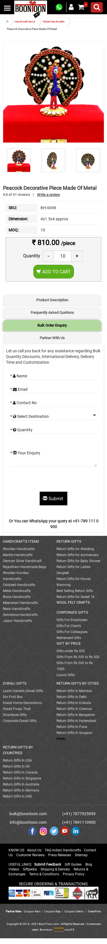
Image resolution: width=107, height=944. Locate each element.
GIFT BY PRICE (68, 643)
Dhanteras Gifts (15, 715)
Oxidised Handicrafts (19, 585)
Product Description (52, 300)
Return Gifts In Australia (21, 784)
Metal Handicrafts (17, 591)
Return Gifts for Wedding (75, 549)
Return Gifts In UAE (17, 796)
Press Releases (59, 855)
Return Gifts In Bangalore (75, 715)
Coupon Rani (32, 911)
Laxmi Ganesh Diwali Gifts (23, 691)
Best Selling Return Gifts (74, 591)
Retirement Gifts (68, 638)
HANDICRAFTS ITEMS (21, 541)
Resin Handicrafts (16, 609)
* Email (18, 389)
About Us (34, 850)
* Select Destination (29, 416)
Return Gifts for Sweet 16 (75, 597)
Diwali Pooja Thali (17, 709)
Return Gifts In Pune (71, 727)
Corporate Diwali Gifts (20, 721)
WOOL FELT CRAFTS (73, 602)
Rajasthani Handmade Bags (24, 567)
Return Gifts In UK (16, 766)
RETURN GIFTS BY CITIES (77, 683)
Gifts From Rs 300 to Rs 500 (78, 657)
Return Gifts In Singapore (22, 778)
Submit (53, 498)
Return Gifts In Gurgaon (74, 733)
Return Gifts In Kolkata (73, 703)
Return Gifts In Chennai (74, 709)
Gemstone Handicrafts (20, 615)
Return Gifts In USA (17, 760)
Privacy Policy (73, 874)
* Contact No (23, 402)
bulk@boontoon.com (28, 813)
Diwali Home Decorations (22, 703)
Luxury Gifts (65, 675)
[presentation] (53, 480)
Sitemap (81, 855)
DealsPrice (94, 911)
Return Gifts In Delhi (71, 697)
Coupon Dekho (74, 911)
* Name (18, 376)
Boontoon (46, 929)
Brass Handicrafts (17, 597)
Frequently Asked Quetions (52, 312)
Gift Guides (73, 864)
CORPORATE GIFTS (72, 612)
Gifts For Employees (71, 620)
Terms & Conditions (44, 874)
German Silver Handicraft (22, 561)
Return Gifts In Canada (20, 772)
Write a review (48, 194)
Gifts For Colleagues (72, 632)
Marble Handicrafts (18, 555)
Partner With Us (52, 338)
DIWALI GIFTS (15, 683)
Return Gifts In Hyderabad (76, 721)
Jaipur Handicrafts (17, 621)
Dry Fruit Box (13, 697)
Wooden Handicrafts (19, 549)
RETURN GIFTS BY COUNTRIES (18, 750)
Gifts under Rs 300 (70, 651)
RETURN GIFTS (68, 541)
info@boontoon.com (28, 822)
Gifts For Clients (68, 626)
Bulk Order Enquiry (52, 325)
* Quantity (21, 430)
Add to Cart (54, 271)
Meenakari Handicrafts (20, 603)
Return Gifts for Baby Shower (78, 561)
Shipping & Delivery (55, 869)
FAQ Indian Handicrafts (63, 850)
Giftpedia (30, 869)
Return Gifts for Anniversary (77, 555)
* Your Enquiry (25, 453)
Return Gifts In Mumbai (74, 691)
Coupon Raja (52, 911)
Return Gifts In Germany (21, 790)
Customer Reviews (30, 855)
